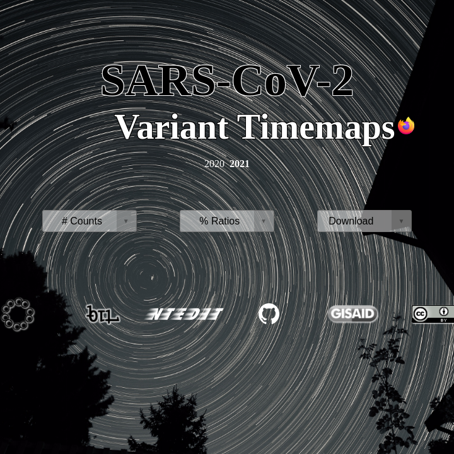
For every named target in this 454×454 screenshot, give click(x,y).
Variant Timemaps (254, 126)
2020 (214, 163)
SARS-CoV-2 (227, 80)
